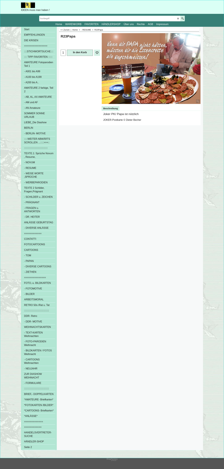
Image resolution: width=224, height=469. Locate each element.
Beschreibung (110, 108)
